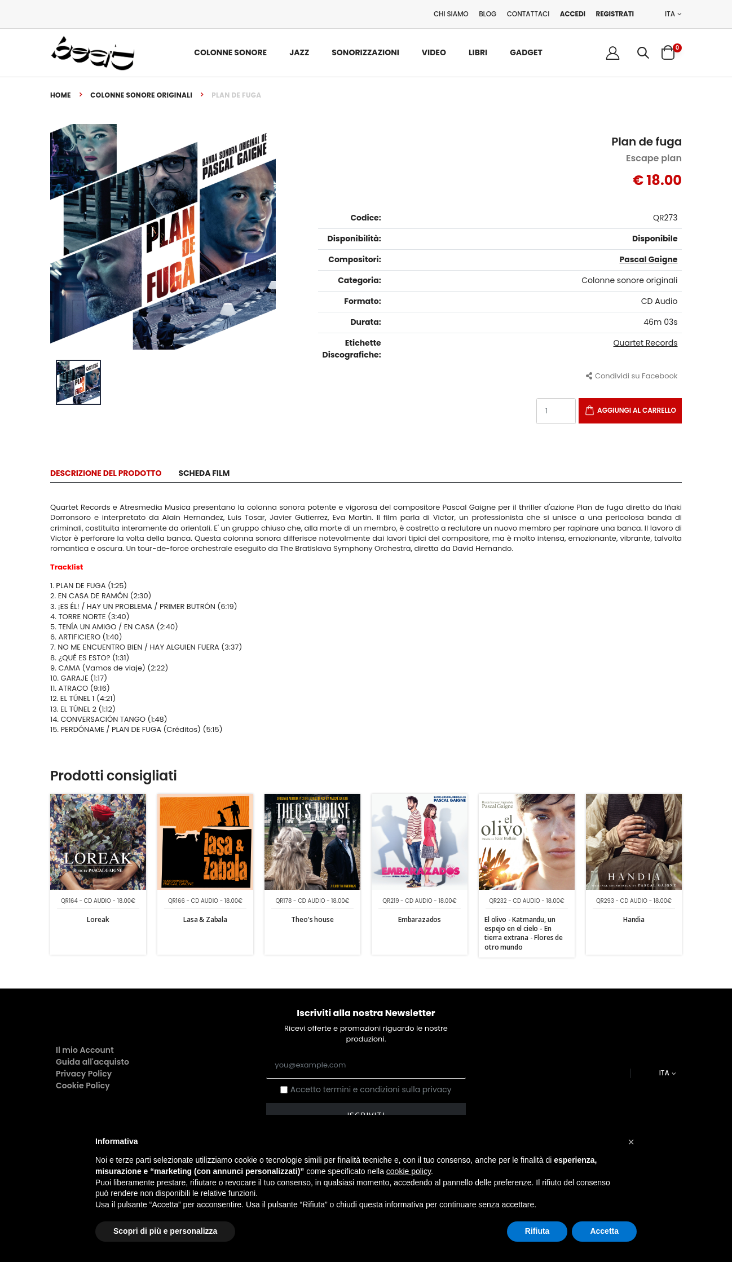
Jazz (299, 52)
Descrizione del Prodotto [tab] (105, 474)
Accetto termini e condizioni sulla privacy (371, 1089)
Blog (487, 14)
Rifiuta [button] (537, 1230)
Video (434, 52)
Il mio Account (85, 1050)
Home (60, 95)
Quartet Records (646, 342)
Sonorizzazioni (365, 52)
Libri (478, 52)
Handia (634, 919)
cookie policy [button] (408, 1171)
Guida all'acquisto (92, 1061)
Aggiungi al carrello (636, 410)
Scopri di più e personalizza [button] (165, 1230)
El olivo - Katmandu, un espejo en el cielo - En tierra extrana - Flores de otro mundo (523, 933)
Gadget (526, 52)
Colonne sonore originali (141, 95)
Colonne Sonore (230, 52)
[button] (643, 52)
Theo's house (312, 919)
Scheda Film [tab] (204, 474)
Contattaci (528, 14)
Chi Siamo (451, 14)
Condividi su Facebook (632, 375)
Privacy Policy (84, 1073)
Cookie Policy (83, 1085)
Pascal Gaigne (649, 259)
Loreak (98, 919)
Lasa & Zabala (205, 919)
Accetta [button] (604, 1230)
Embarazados (419, 919)
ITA (670, 14)
